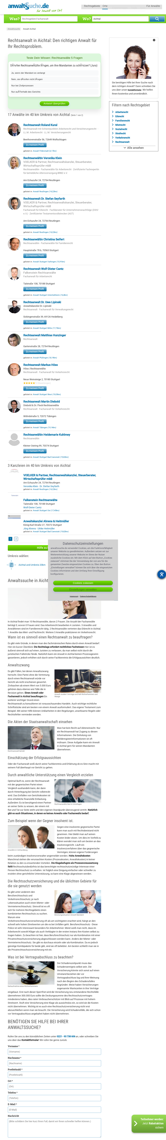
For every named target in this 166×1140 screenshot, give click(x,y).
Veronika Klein (31, 486)
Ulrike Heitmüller (46, 528)
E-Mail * (12, 1104)
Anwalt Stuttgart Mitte (47, 328)
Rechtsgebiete (92, 7)
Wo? (86, 18)
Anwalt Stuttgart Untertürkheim (50, 295)
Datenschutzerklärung (88, 596)
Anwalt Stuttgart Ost (46, 510)
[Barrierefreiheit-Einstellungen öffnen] (161, 574)
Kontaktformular (134, 90)
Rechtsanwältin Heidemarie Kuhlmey (46, 434)
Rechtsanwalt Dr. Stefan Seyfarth (44, 198)
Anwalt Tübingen (44, 427)
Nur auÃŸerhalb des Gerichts (26, 91)
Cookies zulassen (83, 582)
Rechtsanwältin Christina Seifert (43, 239)
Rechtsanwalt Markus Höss (40, 365)
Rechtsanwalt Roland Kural (40, 125)
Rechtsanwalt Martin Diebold (41, 401)
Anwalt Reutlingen (45, 191)
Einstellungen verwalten (83, 589)
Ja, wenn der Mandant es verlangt (28, 73)
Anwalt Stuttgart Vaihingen (49, 262)
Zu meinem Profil (35, 144)
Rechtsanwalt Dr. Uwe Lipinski (42, 302)
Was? (14, 18)
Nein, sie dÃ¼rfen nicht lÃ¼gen (27, 79)
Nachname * (14, 1057)
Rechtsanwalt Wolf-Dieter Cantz (43, 268)
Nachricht (13, 1115)
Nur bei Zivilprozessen (22, 85)
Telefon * (13, 1092)
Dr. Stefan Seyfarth (49, 486)
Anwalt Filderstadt (45, 151)
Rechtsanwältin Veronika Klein (42, 158)
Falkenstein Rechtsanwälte (39, 272)
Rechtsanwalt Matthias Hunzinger (44, 335)
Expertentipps (118, 7)
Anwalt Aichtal (29, 29)
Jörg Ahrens (29, 528)
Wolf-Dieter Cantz (32, 507)
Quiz (140, 7)
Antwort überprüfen (54, 103)
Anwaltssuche (14, 29)
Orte (105, 7)
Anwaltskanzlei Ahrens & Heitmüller (46, 521)
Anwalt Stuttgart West (47, 394)
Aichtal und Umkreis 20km (32, 564)
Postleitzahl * (15, 1069)
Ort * (10, 1080)
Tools (132, 7)
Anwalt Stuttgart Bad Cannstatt (51, 457)
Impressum (74, 596)
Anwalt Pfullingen (45, 358)
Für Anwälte (153, 7)
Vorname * (13, 1046)
